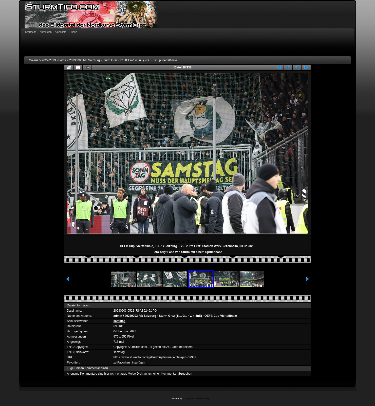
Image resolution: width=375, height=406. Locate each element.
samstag (119, 321)
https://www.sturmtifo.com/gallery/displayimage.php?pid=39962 (154, 357)
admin (117, 316)
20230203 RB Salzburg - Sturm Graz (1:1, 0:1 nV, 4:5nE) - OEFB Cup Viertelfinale (123, 60)
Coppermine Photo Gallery (196, 398)
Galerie (33, 60)
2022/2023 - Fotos (54, 60)
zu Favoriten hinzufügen (129, 362)
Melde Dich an (137, 373)
